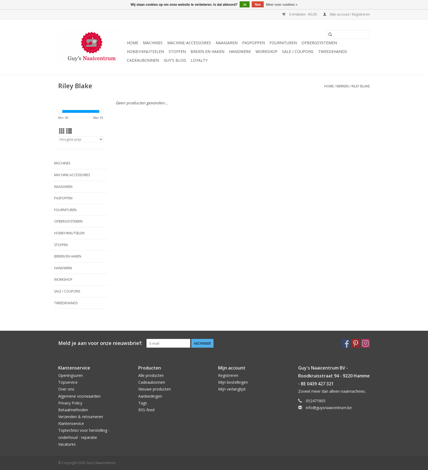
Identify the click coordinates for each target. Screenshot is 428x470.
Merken (342, 86)
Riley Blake (360, 86)
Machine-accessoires (189, 42)
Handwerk (240, 51)
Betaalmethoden (73, 409)
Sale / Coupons (297, 51)
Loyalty (199, 60)
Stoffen (177, 51)
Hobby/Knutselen (145, 51)
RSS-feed (146, 409)
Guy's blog (175, 60)
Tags (142, 403)
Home (132, 42)
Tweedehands (332, 51)
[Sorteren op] (80, 139)
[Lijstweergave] (69, 131)
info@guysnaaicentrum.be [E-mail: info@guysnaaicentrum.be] (329, 407)
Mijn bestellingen (233, 382)
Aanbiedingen (150, 396)
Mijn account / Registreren (346, 14)
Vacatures (67, 444)
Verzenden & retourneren (80, 416)
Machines (153, 42)
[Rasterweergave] (62, 131)
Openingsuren (70, 375)
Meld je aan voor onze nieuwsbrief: (100, 343)
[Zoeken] (348, 34)
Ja (244, 5)
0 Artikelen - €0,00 (300, 14)
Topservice (68, 382)
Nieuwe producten (154, 389)
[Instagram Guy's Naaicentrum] (365, 343)
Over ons (66, 389)
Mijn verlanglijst (232, 389)
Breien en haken (207, 51)
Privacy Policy (70, 403)
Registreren (228, 375)
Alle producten (151, 375)
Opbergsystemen (319, 42)
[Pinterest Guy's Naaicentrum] (355, 343)
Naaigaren (227, 42)
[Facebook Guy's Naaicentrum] (345, 343)
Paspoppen (253, 42)
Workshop (266, 51)
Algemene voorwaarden (79, 396)
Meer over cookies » (282, 5)
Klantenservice (71, 423)
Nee (258, 5)
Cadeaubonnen (143, 60)
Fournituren (283, 42)
